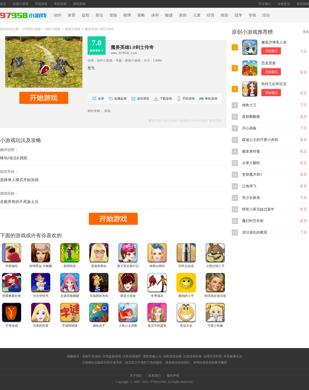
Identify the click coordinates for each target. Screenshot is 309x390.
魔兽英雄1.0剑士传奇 (99, 29)
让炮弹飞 (249, 186)
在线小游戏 (20, 4)
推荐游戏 (303, 4)
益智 (85, 15)
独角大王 (249, 105)
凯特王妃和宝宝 (274, 84)
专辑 (252, 15)
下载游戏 (166, 98)
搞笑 (224, 15)
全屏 (101, 98)
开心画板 (249, 128)
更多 (306, 32)
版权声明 (173, 375)
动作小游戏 (53, 29)
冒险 (113, 15)
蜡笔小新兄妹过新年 (258, 209)
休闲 (155, 15)
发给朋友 (143, 98)
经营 (210, 15)
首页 (3, 4)
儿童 (197, 15)
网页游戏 (79, 4)
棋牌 (127, 15)
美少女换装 (251, 198)
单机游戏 (60, 4)
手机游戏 (41, 4)
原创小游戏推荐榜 (252, 31)
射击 (99, 15)
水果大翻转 (251, 163)
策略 (141, 15)
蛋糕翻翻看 (251, 117)
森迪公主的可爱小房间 (260, 140)
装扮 (183, 15)
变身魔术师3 (252, 174)
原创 (107, 111)
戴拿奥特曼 (251, 151)
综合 (266, 15)
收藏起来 (120, 98)
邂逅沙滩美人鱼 (274, 42)
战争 (238, 15)
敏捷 (169, 15)
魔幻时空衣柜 (253, 221)
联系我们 (154, 375)
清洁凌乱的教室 (254, 232)
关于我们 (136, 375)
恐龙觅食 (268, 63)
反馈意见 (284, 4)
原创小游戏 (72, 29)
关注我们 (265, 4)
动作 (58, 15)
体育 (71, 15)
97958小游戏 (32, 29)
